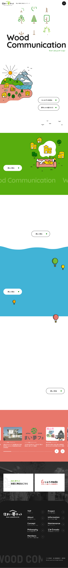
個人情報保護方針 (56, 558)
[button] (57, 451)
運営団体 (63, 558)
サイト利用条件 (49, 558)
